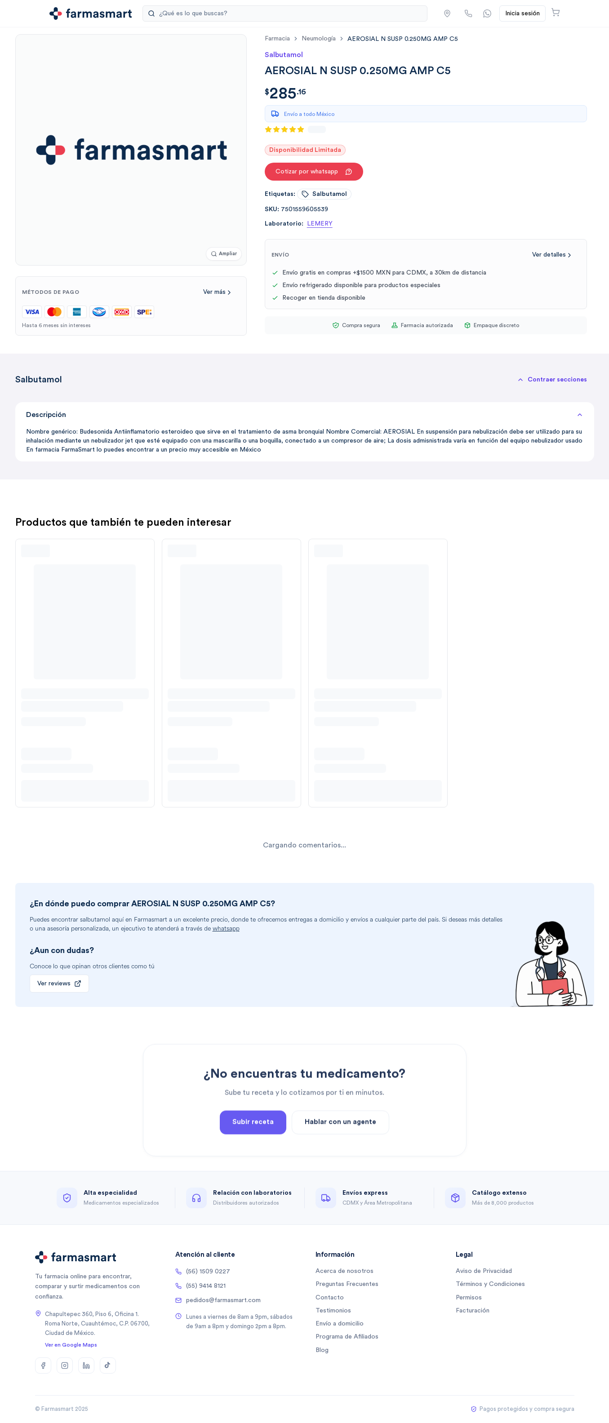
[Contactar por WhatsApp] (487, 13)
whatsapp (226, 928)
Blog (322, 1350)
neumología (319, 38)
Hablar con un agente (340, 1153)
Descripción (304, 414)
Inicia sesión (522, 13)
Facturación (472, 1311)
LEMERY (320, 224)
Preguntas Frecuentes (347, 1284)
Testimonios (333, 1311)
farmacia (277, 38)
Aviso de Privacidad (484, 1271)
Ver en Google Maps (71, 1345)
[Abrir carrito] (555, 12)
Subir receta (253, 1153)
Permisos (469, 1297)
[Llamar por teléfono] (468, 13)
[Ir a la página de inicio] (90, 13)
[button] (447, 13)
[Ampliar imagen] (224, 254)
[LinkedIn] (86, 1365)
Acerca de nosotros (344, 1271)
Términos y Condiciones (490, 1284)
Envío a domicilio (340, 1324)
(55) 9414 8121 (200, 1286)
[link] (402, 39)
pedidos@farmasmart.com (218, 1300)
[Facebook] (43, 1365)
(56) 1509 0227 (202, 1271)
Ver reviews (59, 983)
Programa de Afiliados (347, 1337)
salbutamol (324, 194)
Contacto (330, 1297)
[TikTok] (108, 1365)
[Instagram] (65, 1365)
